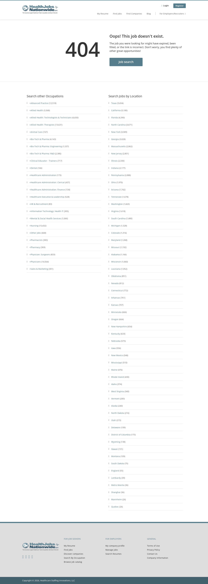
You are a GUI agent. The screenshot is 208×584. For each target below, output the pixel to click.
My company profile (115, 545)
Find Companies (134, 13)
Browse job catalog (73, 562)
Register (179, 5)
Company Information (157, 557)
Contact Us (152, 553)
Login (166, 5)
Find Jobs (117, 13)
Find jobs (68, 549)
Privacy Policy (153, 549)
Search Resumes (113, 553)
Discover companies (73, 553)
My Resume (102, 13)
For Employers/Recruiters (172, 13)
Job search (126, 62)
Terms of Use (153, 545)
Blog (149, 13)
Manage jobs (111, 549)
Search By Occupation (74, 557)
